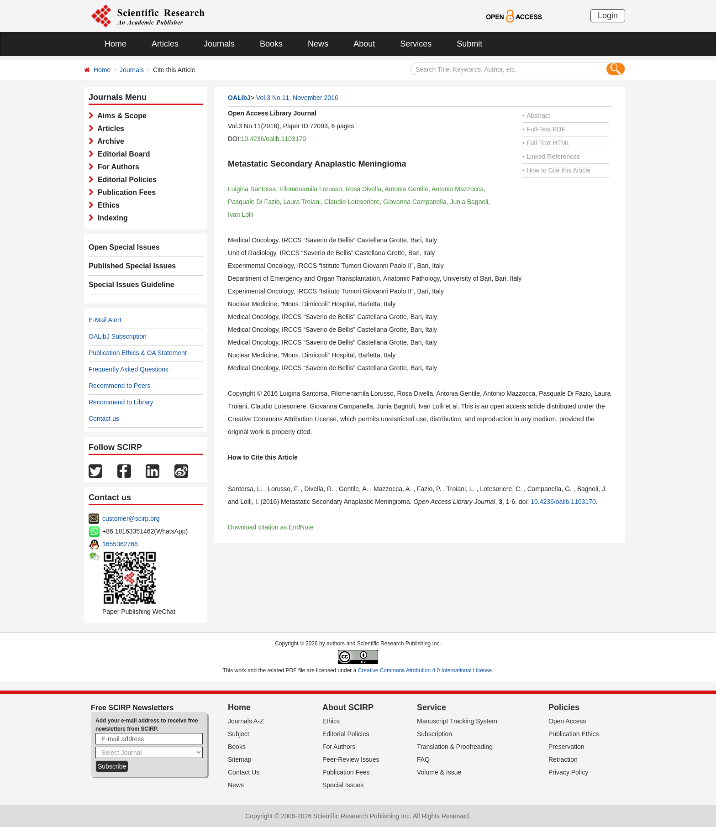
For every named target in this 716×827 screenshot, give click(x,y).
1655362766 (120, 544)
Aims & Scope (120, 116)
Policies (563, 707)
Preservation (566, 746)
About (364, 43)
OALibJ (239, 97)
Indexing (111, 218)
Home (115, 43)
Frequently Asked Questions (128, 369)
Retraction (563, 759)
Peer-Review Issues (350, 759)
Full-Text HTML (546, 143)
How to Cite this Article (556, 170)
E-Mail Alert (105, 320)
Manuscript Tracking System (457, 721)
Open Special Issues (124, 247)
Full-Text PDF (543, 129)
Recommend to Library (121, 402)
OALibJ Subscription (118, 336)
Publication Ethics (573, 734)
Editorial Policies (125, 179)
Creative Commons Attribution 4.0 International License (425, 670)
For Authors (116, 167)
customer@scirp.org (130, 518)
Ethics (107, 205)
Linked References (551, 156)
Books (271, 43)
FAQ (423, 759)
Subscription (434, 734)
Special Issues (342, 785)
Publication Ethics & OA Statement (138, 352)
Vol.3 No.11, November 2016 (297, 97)
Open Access (567, 721)
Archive (109, 141)
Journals (219, 43)
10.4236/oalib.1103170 (273, 138)
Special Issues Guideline (131, 284)
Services (416, 43)
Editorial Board (122, 154)
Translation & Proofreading (455, 746)
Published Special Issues (132, 266)
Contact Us (243, 772)
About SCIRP (348, 707)
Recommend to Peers (119, 385)
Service (431, 707)
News (318, 43)
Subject (238, 734)
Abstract (536, 115)
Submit (469, 43)
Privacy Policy (568, 772)
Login (608, 15)
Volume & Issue (439, 772)
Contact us (104, 418)
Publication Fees (125, 192)
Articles (165, 43)
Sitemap (239, 759)
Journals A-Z (246, 721)
